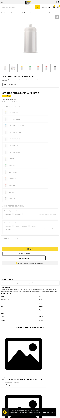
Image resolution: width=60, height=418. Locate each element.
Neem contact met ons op (11, 84)
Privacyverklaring (35, 398)
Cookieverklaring (35, 396)
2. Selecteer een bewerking (13, 159)
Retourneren (4, 401)
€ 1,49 (6, 319)
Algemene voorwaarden (36, 393)
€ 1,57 (35, 319)
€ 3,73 (35, 364)
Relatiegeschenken (10, 12)
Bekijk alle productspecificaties (9, 101)
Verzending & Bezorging (6, 398)
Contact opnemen (5, 393)
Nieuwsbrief (33, 379)
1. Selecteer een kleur (11, 107)
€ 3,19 (6, 364)
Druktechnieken (34, 384)
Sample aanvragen (5, 396)
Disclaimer (33, 401)
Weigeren (52, 412)
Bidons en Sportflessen (22, 12)
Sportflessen (33, 12)
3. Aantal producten (10, 191)
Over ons (33, 377)
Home (2, 12)
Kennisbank (33, 382)
